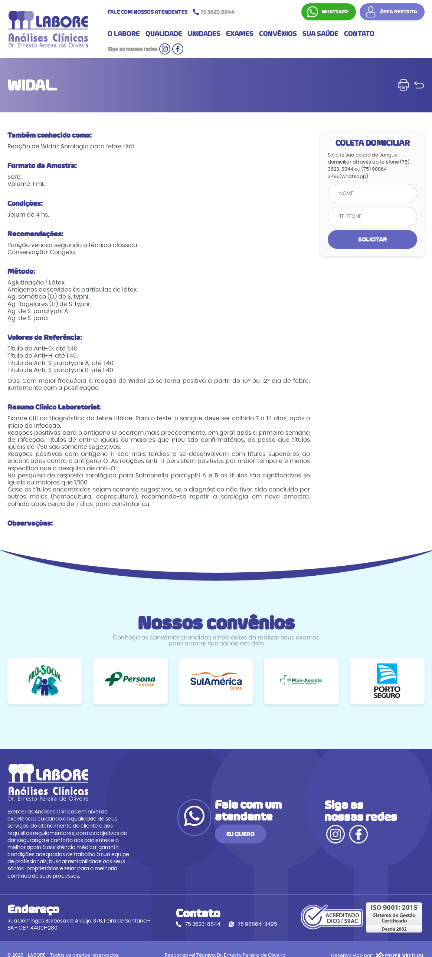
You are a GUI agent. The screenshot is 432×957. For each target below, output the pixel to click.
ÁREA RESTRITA (398, 12)
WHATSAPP (335, 12)
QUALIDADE (163, 35)
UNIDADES (204, 35)
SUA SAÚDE (320, 35)
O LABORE (124, 35)
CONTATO (359, 35)
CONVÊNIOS (278, 35)
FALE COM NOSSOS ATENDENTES (173, 12)
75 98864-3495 (246, 912)
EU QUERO (282, 829)
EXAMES (239, 35)
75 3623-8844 (191, 912)
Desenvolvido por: (378, 942)
